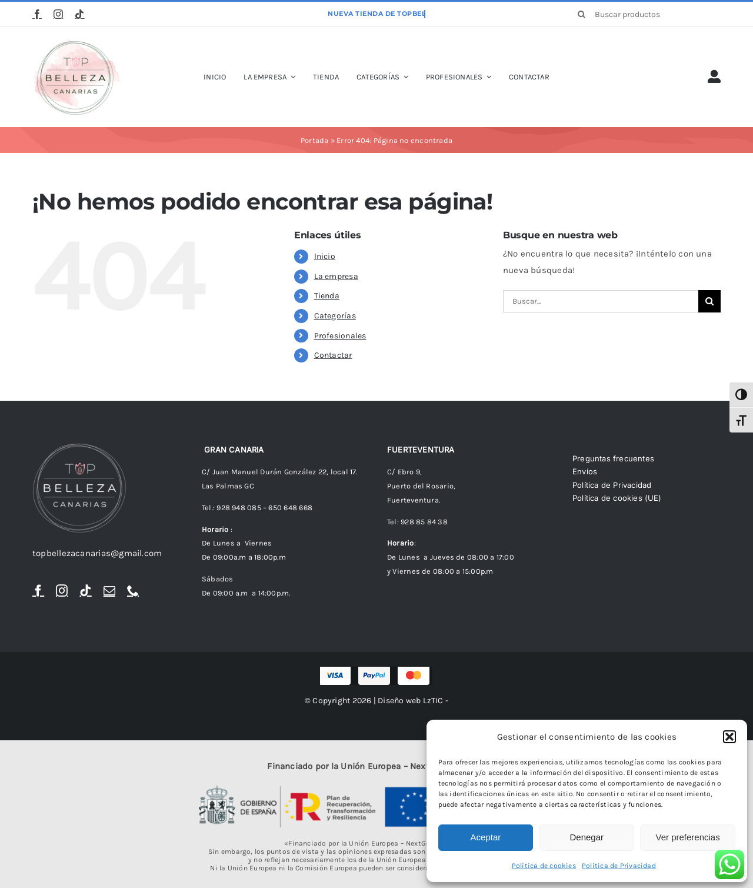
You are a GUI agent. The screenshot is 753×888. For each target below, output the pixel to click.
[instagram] (58, 14)
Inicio (324, 256)
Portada (315, 140)
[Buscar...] (600, 301)
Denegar (586, 837)
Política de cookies (544, 866)
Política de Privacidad (619, 866)
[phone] (133, 591)
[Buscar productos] (645, 14)
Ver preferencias (687, 837)
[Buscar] (581, 14)
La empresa (336, 276)
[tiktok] (79, 14)
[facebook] (37, 14)
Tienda (326, 296)
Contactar (333, 355)
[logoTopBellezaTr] (76, 43)
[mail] (109, 591)
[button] (729, 737)
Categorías (335, 316)
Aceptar (486, 837)
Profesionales (340, 336)
